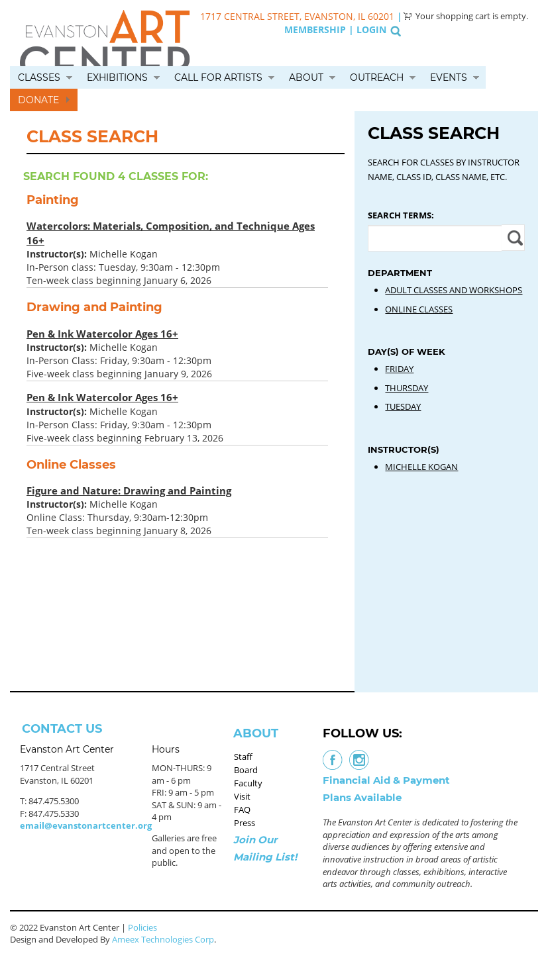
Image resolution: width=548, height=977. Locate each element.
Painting (53, 200)
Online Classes (71, 464)
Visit (242, 796)
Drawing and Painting (94, 307)
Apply (513, 237)
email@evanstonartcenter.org (86, 825)
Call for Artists (218, 77)
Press (244, 823)
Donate (38, 100)
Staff (243, 757)
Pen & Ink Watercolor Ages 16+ (102, 333)
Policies (142, 927)
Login (371, 29)
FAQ (242, 809)
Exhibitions (117, 77)
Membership (315, 29)
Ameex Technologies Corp (163, 939)
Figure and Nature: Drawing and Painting (129, 490)
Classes (39, 77)
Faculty (248, 783)
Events (448, 77)
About (306, 77)
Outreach (377, 77)
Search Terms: (401, 215)
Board (246, 770)
